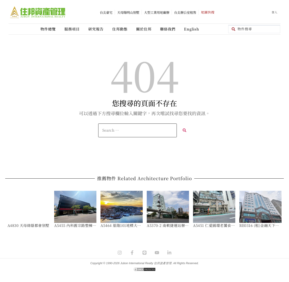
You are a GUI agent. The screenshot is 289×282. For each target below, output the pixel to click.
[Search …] (137, 130)
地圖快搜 (207, 12)
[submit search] (184, 130)
